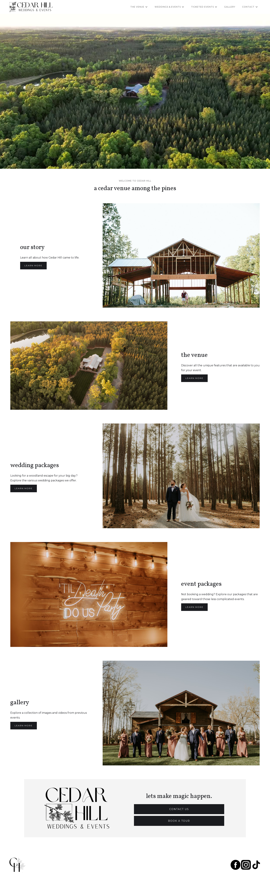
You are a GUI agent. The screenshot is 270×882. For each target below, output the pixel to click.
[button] (139, 7)
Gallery (229, 7)
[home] (31, 7)
